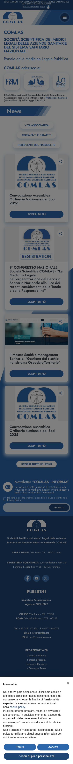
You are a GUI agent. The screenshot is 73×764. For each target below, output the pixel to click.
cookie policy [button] (17, 707)
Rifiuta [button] (20, 747)
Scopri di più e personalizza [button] (36, 756)
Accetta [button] (53, 747)
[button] (68, 683)
